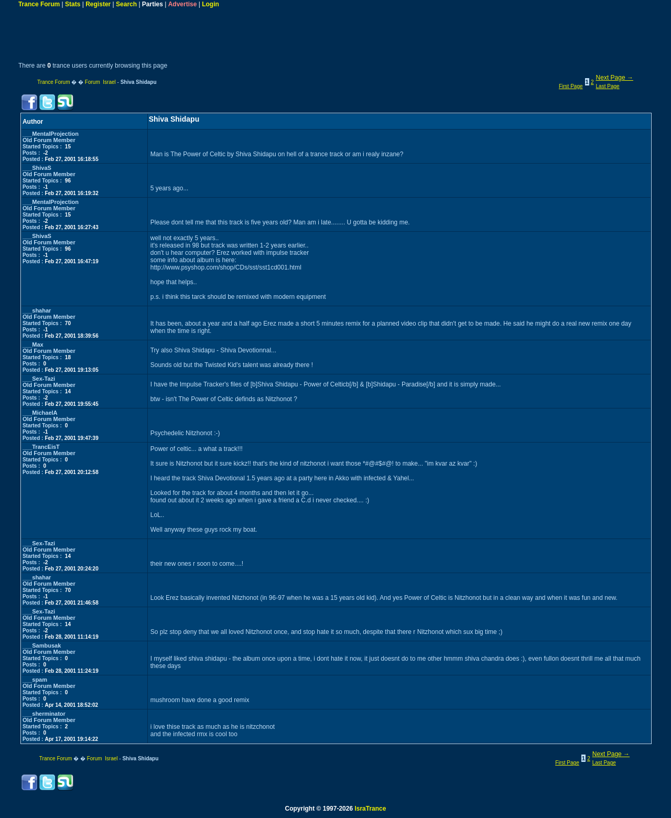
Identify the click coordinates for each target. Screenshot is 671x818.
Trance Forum (39, 4)
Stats (72, 4)
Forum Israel (100, 82)
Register (98, 4)
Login (210, 4)
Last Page (608, 86)
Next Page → (614, 77)
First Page (571, 86)
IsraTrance (370, 808)
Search (126, 4)
